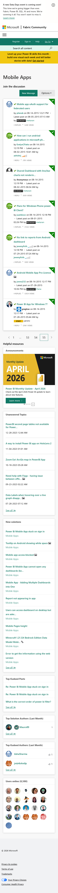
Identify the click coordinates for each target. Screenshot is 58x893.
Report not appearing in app (21, 598)
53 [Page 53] (27, 337)
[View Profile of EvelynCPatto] (23, 144)
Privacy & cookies (9, 864)
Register (16, 41)
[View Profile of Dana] (38, 288)
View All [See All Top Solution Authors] (11, 734)
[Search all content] (32, 48)
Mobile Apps (12, 535)
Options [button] (46, 93)
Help (37, 41)
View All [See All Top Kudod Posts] (11, 707)
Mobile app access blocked (20, 554)
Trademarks (7, 873)
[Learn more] (16, 400)
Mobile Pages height (16, 625)
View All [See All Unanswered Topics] (11, 510)
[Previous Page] (7, 337)
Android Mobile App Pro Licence (34, 272)
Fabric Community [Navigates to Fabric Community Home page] (34, 27)
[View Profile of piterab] (20, 112)
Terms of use (7, 869)
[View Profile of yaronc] (27, 320)
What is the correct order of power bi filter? (28, 701)
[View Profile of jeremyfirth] (22, 246)
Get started (38, 60)
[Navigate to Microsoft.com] (10, 27)
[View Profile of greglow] (26, 308)
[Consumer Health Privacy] (29, 884)
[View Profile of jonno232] (21, 281)
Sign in (28, 41)
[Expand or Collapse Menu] (4, 35)
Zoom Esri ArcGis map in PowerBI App (25, 459)
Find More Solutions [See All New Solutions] (11, 667)
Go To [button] (47, 41)
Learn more (9, 17)
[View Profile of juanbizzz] (21, 214)
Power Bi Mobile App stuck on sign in (25, 531)
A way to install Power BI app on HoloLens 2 (28, 443)
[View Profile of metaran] (30, 120)
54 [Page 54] (35, 337)
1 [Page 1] (13, 337)
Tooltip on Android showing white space (27, 543)
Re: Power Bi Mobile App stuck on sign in (27, 686)
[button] (28, 93)
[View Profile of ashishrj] (17, 155)
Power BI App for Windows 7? (32, 304)
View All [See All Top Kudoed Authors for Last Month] (11, 770)
